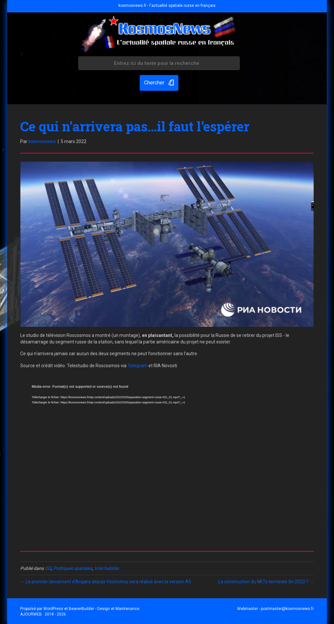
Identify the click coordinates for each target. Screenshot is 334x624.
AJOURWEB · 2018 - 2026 (43, 614)
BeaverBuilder (81, 608)
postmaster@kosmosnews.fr (287, 608)
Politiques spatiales (72, 568)
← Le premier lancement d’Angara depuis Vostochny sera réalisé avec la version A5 (105, 581)
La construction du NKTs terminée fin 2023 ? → (266, 581)
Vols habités (106, 568)
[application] (167, 462)
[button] (159, 83)
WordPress (53, 608)
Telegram (137, 365)
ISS (48, 568)
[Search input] (159, 63)
